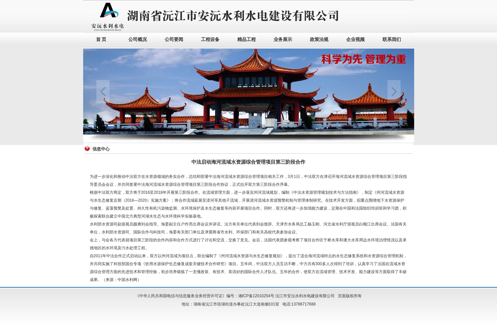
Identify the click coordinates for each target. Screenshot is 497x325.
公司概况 (137, 39)
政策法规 (319, 39)
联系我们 (391, 39)
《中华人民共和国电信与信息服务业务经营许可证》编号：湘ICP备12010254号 (204, 296)
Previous (103, 91)
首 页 (101, 39)
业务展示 (283, 39)
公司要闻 (174, 39)
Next (394, 91)
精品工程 (246, 39)
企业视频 (355, 39)
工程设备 (210, 39)
